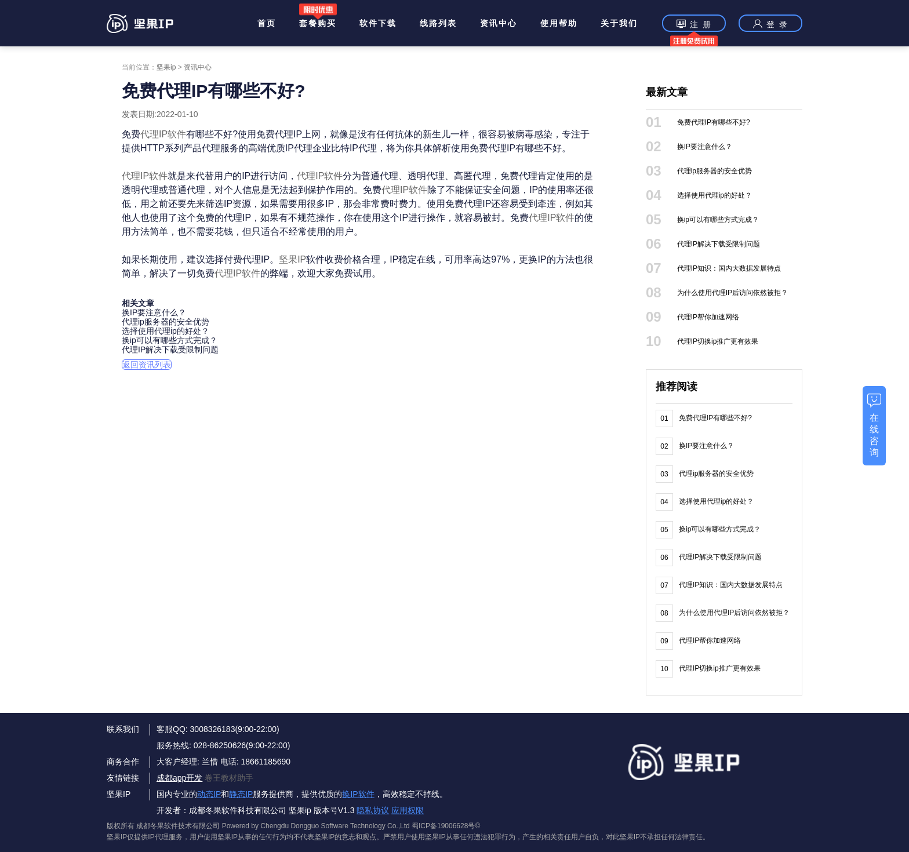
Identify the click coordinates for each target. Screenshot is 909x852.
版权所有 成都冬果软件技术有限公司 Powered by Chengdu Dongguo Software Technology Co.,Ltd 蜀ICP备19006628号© (293, 826)
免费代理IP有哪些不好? (713, 122)
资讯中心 (498, 23)
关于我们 (619, 23)
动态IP (209, 794)
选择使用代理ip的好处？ (165, 331)
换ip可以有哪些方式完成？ (169, 340)
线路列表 (438, 23)
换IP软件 (358, 794)
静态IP (241, 794)
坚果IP (292, 259)
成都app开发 (179, 777)
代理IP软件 (163, 134)
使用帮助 (558, 23)
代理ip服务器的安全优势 (165, 321)
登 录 (770, 24)
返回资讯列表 (146, 364)
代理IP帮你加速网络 (708, 317)
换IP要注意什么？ (154, 312)
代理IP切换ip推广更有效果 (718, 341)
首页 (266, 23)
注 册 (694, 25)
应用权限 (407, 810)
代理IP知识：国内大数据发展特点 (729, 268)
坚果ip (166, 67)
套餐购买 (317, 23)
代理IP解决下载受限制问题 (170, 349)
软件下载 (378, 23)
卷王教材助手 (229, 777)
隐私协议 (373, 810)
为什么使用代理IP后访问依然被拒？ (732, 293)
